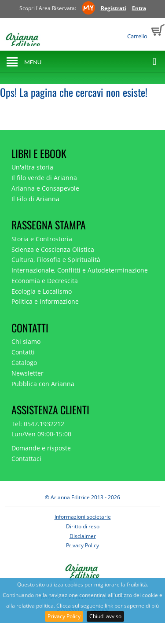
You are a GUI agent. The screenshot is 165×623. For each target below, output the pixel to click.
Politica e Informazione (45, 301)
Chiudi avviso (105, 616)
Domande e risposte (41, 448)
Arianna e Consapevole (45, 188)
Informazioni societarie (83, 516)
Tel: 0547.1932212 (37, 424)
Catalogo (24, 362)
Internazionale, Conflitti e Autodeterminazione (79, 270)
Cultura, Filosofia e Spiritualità (55, 259)
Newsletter (27, 373)
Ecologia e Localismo (41, 291)
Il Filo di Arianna (35, 199)
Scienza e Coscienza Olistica (52, 249)
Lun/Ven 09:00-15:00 (41, 434)
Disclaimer (83, 536)
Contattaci (26, 458)
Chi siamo (25, 341)
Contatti (23, 352)
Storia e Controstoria (41, 239)
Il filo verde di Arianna (44, 177)
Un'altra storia (32, 167)
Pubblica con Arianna (42, 384)
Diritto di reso (82, 526)
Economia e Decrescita (44, 280)
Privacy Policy (64, 616)
